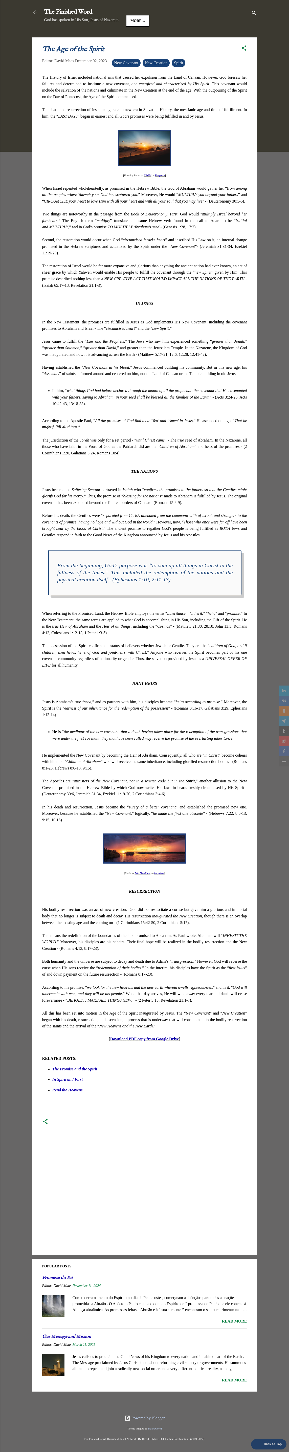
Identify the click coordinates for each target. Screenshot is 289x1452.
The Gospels (132, 36)
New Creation (156, 78)
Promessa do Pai (57, 1293)
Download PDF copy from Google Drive (144, 1054)
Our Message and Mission (66, 1352)
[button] (244, 65)
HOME (54, 36)
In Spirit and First (67, 1095)
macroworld (155, 1428)
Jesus (74, 36)
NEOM (147, 191)
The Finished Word (68, 12)
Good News (99, 36)
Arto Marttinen (142, 888)
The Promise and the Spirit (74, 1085)
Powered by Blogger (144, 1418)
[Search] (254, 13)
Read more (234, 1337)
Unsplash (160, 191)
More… (160, 36)
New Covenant (126, 78)
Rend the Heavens (67, 1106)
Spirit (178, 78)
